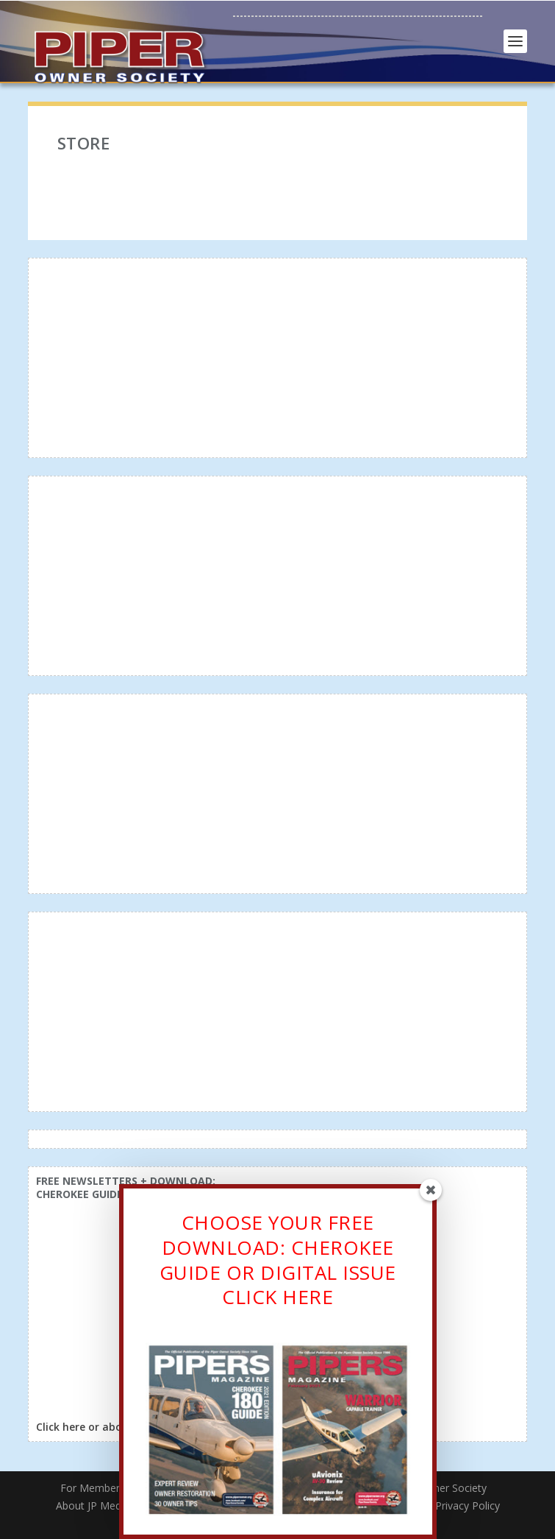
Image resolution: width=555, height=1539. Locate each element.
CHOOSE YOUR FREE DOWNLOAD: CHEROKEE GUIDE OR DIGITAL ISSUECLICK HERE (278, 1262)
